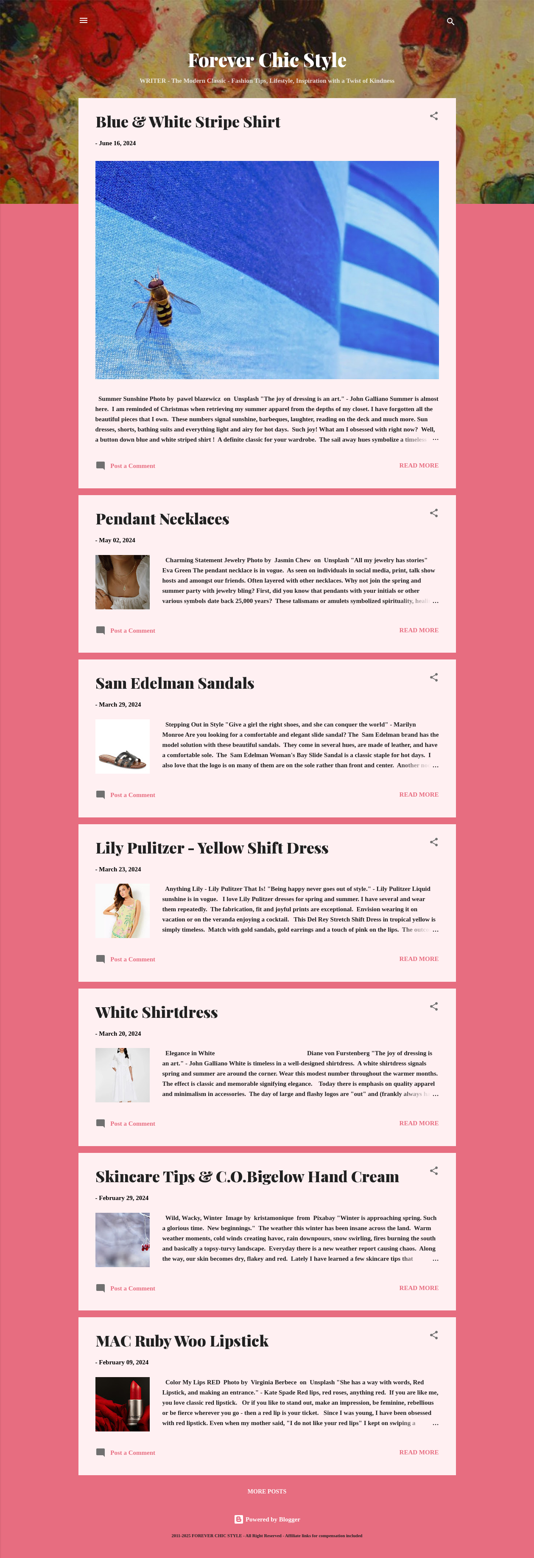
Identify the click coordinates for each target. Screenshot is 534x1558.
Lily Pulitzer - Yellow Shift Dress (212, 847)
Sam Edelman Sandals (174, 682)
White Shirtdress (156, 1011)
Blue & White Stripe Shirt (187, 121)
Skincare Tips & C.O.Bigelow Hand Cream (247, 1176)
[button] (434, 117)
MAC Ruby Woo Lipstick (181, 1340)
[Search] (451, 23)
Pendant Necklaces (162, 518)
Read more (419, 465)
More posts (267, 1491)
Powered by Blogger (267, 1519)
